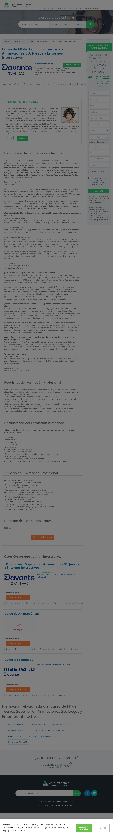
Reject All (101, 828)
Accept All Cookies (84, 828)
